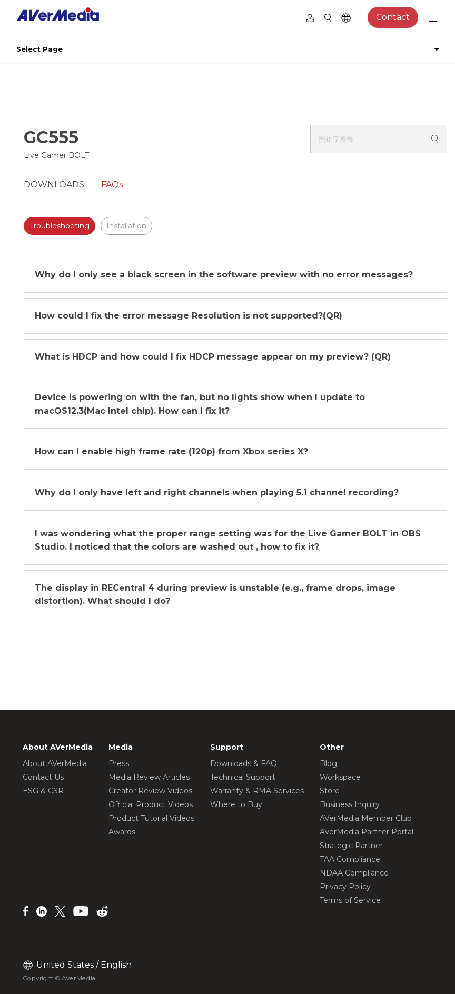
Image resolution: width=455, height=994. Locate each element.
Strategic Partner (351, 845)
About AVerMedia (55, 763)
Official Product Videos (150, 804)
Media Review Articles (149, 777)
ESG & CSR (43, 791)
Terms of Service (350, 900)
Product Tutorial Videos (151, 818)
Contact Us (43, 777)
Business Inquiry (350, 804)
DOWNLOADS (54, 185)
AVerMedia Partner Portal (366, 832)
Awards (121, 832)
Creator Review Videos (150, 791)
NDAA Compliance (354, 873)
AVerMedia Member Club (366, 818)
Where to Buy (236, 804)
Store (330, 791)
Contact (393, 17)
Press (118, 763)
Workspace (340, 777)
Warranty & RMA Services (257, 791)
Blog (328, 763)
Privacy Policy (345, 886)
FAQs (112, 185)
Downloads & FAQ (243, 763)
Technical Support (242, 777)
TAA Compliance (350, 859)
